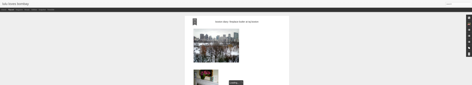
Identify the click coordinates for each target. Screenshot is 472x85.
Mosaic (27, 10)
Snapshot (42, 10)
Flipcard (11, 10)
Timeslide (50, 10)
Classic (3, 10)
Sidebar (34, 10)
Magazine (19, 10)
